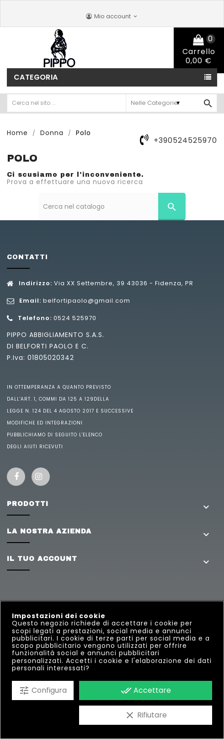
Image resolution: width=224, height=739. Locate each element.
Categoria (36, 77)
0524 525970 (74, 318)
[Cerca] (112, 206)
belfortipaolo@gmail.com (86, 300)
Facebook (16, 476)
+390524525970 (185, 140)
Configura (43, 690)
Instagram (41, 476)
